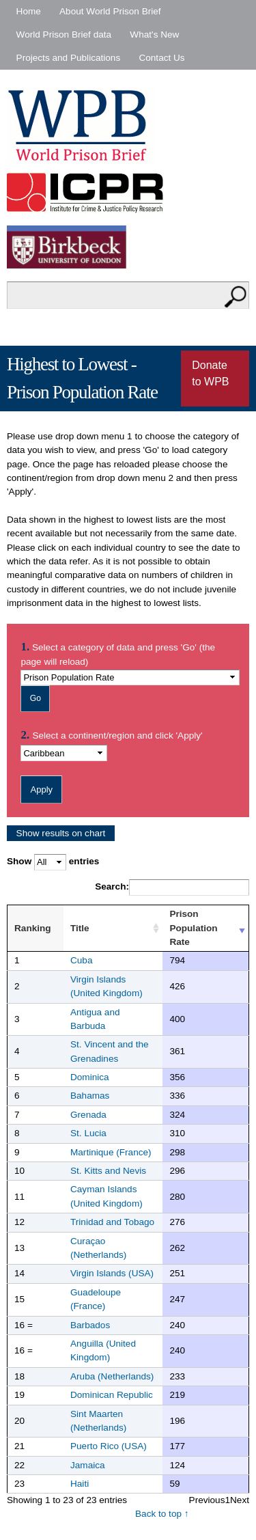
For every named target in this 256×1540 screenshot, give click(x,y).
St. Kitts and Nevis (108, 1171)
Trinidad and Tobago (112, 1222)
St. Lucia (88, 1133)
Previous (207, 1500)
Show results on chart (61, 833)
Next (239, 1500)
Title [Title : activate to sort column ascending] (79, 928)
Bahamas (89, 1095)
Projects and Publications (68, 58)
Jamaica (87, 1465)
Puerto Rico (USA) (108, 1446)
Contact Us (161, 58)
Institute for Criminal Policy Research (88, 192)
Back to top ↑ (162, 1514)
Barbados (90, 1325)
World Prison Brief (81, 125)
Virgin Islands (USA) (112, 1273)
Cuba (81, 960)
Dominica (89, 1077)
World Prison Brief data (64, 34)
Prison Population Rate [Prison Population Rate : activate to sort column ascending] (193, 928)
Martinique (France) (111, 1152)
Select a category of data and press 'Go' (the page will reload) (117, 654)
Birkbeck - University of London (75, 247)
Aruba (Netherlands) (112, 1376)
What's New (154, 34)
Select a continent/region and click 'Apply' (117, 735)
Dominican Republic (111, 1395)
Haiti (79, 1484)
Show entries (53, 862)
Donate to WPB (210, 373)
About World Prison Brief (110, 11)
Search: (172, 887)
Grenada (88, 1115)
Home (28, 11)
